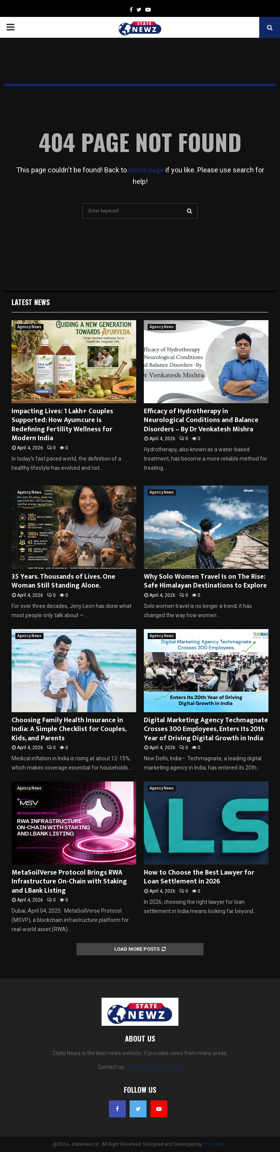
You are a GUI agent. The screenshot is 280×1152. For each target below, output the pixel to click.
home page (146, 170)
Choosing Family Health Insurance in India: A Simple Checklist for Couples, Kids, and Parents (69, 729)
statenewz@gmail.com (154, 1067)
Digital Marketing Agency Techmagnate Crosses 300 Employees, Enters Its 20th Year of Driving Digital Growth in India (206, 729)
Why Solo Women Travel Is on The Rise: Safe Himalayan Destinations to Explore (205, 581)
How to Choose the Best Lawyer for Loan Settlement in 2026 (199, 877)
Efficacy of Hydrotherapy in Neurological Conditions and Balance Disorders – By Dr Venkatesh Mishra (201, 420)
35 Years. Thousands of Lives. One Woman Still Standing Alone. (63, 581)
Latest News (31, 302)
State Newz (215, 1144)
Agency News (29, 327)
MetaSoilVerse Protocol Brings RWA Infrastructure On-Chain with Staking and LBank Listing (69, 882)
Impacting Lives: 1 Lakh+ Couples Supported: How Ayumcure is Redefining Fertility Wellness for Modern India (62, 425)
